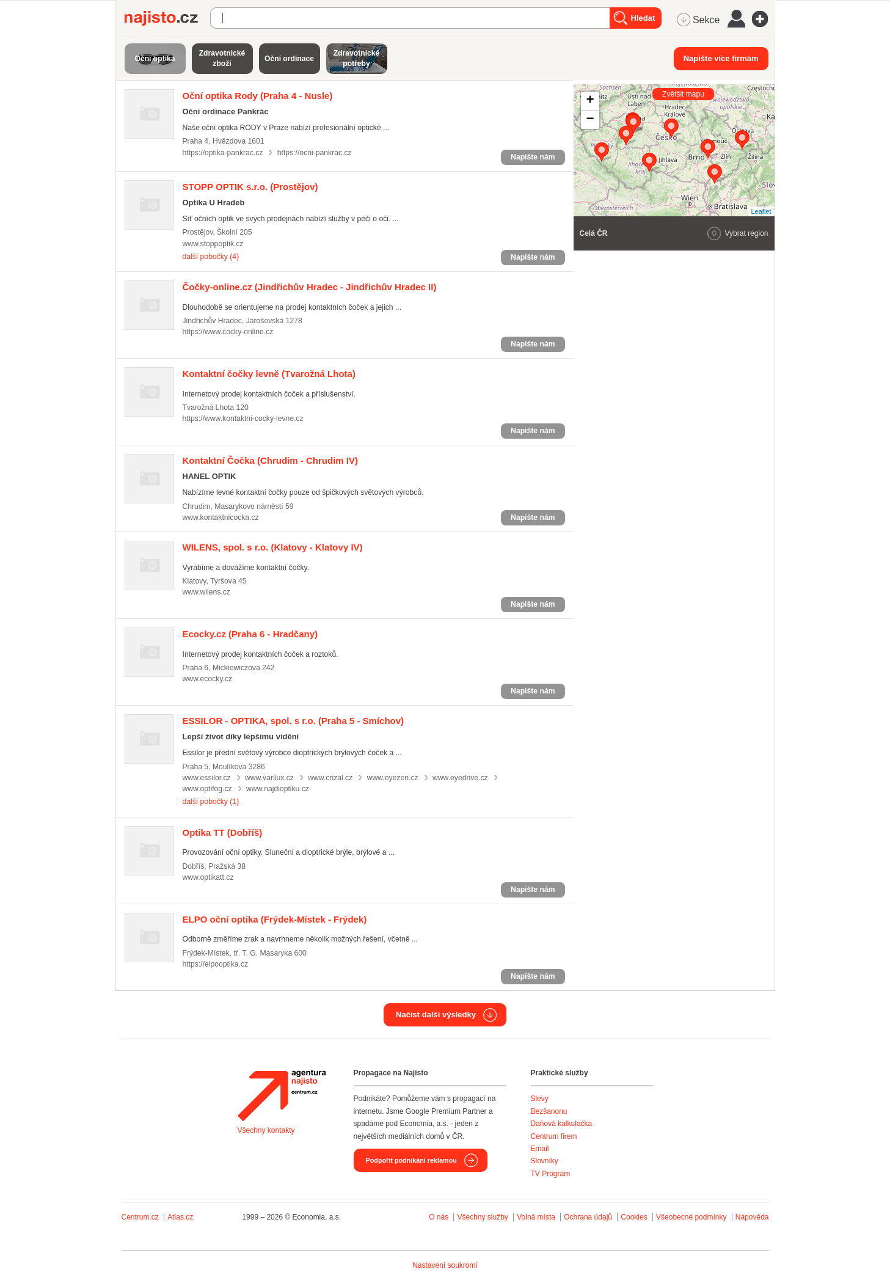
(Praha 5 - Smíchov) (293, 720)
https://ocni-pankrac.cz (314, 152)
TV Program (551, 1173)
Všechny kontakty (266, 1130)
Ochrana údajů (588, 1217)
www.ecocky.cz (208, 679)
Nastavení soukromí (445, 1265)
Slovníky (544, 1161)
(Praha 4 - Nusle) (258, 95)
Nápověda (752, 1217)
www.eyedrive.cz (460, 777)
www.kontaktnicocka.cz (221, 517)
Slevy (540, 1098)
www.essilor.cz (207, 777)
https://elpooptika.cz (216, 964)
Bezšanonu (549, 1111)
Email (540, 1148)
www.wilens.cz (206, 592)
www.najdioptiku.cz (277, 788)
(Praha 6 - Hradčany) (250, 634)
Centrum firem (554, 1136)
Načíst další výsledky (436, 1014)
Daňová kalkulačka (562, 1123)
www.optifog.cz (207, 788)
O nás (438, 1217)
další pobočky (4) (211, 256)
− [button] (590, 120)
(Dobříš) (223, 832)
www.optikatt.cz (208, 877)
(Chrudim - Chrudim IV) (271, 460)
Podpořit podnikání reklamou (411, 1160)
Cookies (634, 1217)
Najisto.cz (167, 18)
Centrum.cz (140, 1217)
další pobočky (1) (211, 801)
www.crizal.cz (330, 777)
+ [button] (590, 101)
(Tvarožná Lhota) (269, 373)
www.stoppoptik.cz (213, 244)
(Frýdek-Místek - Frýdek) (275, 919)
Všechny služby (483, 1217)
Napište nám (533, 157)
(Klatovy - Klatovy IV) (273, 547)
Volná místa (536, 1217)
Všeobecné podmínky (691, 1217)
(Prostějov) (250, 186)
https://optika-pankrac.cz (223, 152)
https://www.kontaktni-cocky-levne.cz (243, 418)
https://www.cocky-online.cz (228, 331)
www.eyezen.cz (392, 777)
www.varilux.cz (269, 777)
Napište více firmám (721, 58)
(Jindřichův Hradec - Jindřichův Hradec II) (310, 287)
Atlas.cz (180, 1217)
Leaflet (761, 211)
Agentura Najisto (282, 1095)
